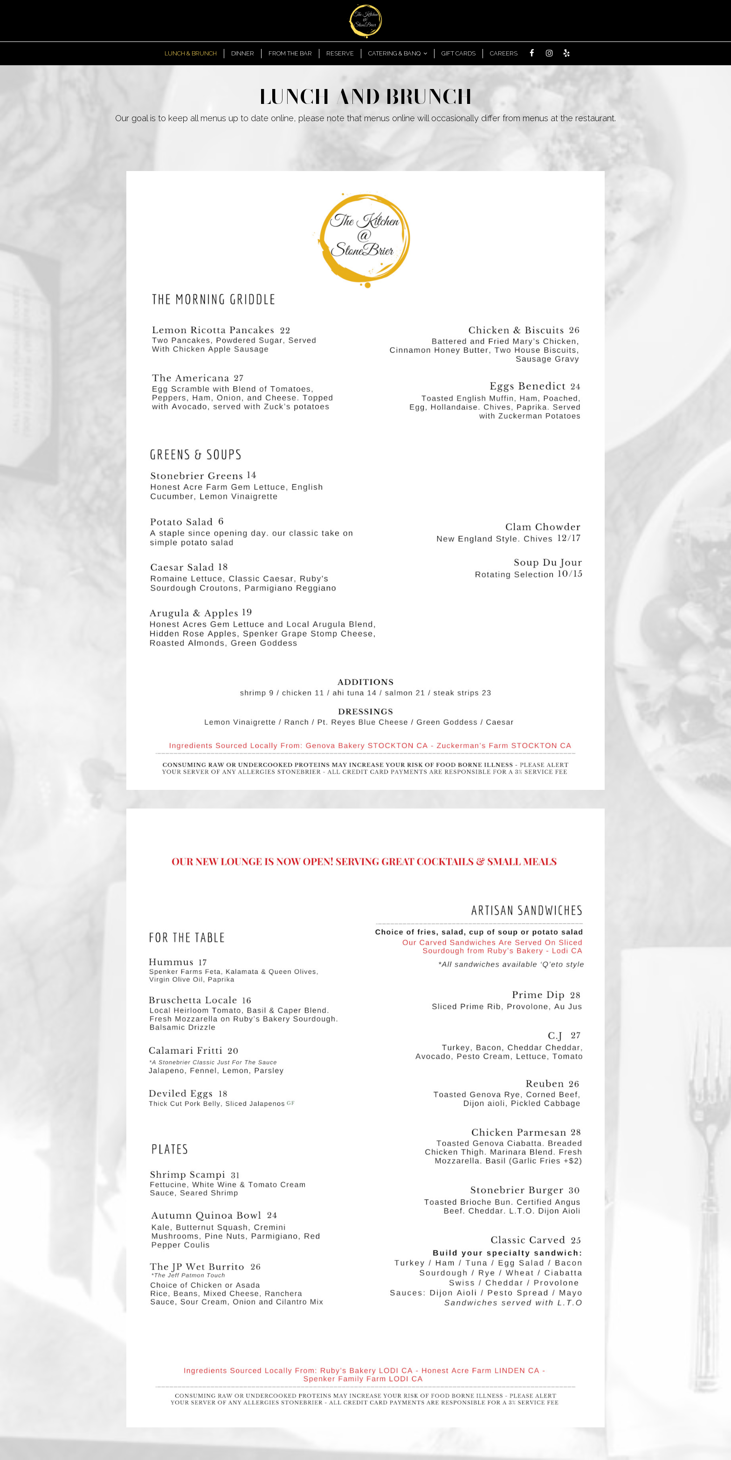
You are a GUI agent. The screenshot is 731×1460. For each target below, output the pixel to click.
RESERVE (340, 53)
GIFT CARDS (458, 53)
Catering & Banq (397, 53)
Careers (503, 53)
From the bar (290, 53)
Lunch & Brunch (191, 53)
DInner (242, 53)
